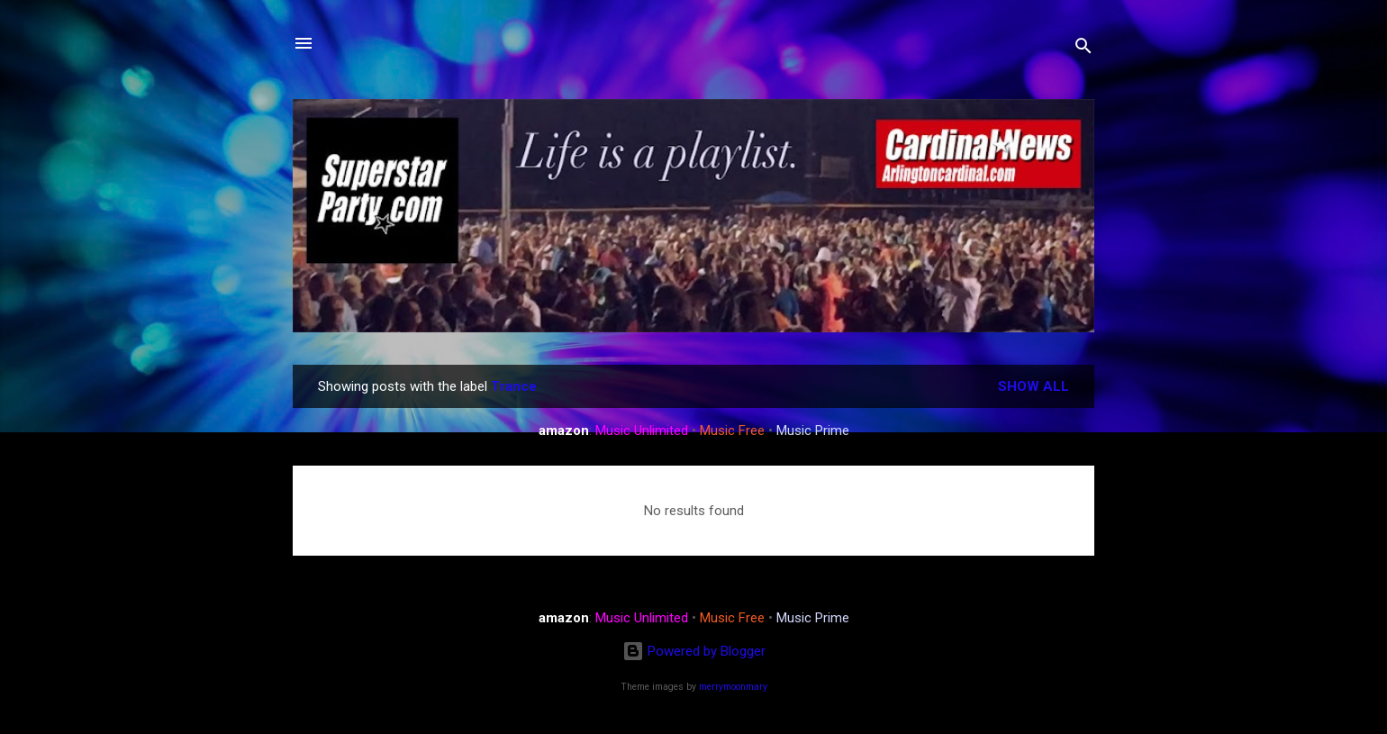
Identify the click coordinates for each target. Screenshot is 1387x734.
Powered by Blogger (694, 651)
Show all (1033, 386)
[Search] (1083, 49)
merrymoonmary (733, 687)
